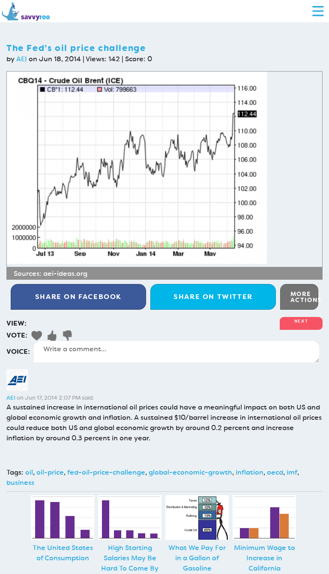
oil (29, 472)
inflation (249, 472)
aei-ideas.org (65, 273)
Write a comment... (176, 351)
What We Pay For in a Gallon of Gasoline (197, 558)
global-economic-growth (190, 472)
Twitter (213, 296)
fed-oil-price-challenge (106, 472)
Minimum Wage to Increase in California (264, 558)
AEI (21, 58)
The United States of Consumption (63, 552)
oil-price (50, 472)
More (304, 297)
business (20, 482)
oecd (275, 472)
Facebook (78, 296)
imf (292, 472)
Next (301, 321)
